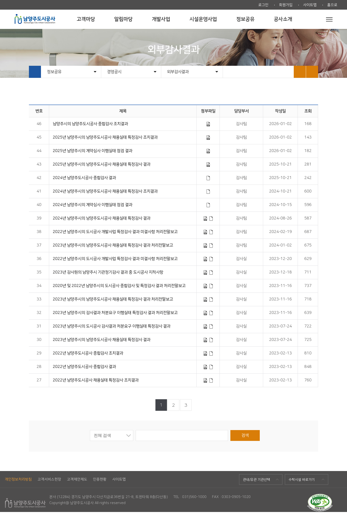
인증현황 (100, 479)
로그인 (263, 5)
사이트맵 (310, 5)
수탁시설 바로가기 (302, 480)
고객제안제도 (77, 479)
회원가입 (286, 5)
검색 (245, 435)
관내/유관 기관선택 (256, 480)
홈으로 (332, 5)
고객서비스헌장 (49, 479)
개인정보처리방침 (18, 479)
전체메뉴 (329, 19)
